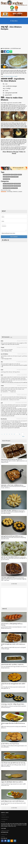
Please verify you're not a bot (8, 233)
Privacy (3, 836)
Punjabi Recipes (6, 174)
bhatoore (19, 174)
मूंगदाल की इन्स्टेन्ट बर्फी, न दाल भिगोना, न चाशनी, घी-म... (12, 664)
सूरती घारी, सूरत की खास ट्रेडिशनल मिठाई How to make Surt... (13, 557)
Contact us (4, 814)
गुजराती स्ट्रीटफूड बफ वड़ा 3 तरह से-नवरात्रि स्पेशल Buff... (13, 801)
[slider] (3, 191)
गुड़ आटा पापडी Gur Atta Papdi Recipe (10, 743)
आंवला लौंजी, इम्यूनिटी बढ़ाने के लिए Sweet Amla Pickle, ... (13, 577)
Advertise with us (5, 817)
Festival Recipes (17, 185)
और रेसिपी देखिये (14, 583)
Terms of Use (4, 834)
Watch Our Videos (5, 830)
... (16, 434)
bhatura (15, 174)
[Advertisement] (14, 36)
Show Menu (13, 21)
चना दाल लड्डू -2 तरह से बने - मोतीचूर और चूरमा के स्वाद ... (13, 704)
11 (19, 434)
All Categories (5, 819)
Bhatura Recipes (14, 188)
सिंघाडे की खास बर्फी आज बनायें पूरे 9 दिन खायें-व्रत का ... (12, 459)
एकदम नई (4, 608)
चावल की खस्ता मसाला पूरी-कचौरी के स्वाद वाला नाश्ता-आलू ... (13, 762)
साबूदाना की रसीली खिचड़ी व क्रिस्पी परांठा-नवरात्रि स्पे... (12, 782)
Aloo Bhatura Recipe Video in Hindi (14, 152)
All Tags (3, 821)
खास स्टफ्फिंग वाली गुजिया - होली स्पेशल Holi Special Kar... (13, 510)
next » (23, 436)
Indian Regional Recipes (8, 185)
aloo (11, 174)
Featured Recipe (6, 188)
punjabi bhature (6, 176)
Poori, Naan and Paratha (8, 183)
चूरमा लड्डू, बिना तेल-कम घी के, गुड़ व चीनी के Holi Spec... (12, 536)
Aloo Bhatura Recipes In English (10, 76)
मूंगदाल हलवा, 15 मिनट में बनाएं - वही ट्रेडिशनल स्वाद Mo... (12, 485)
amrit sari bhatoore (14, 176)
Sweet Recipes (6, 440)
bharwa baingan (6, 179)
